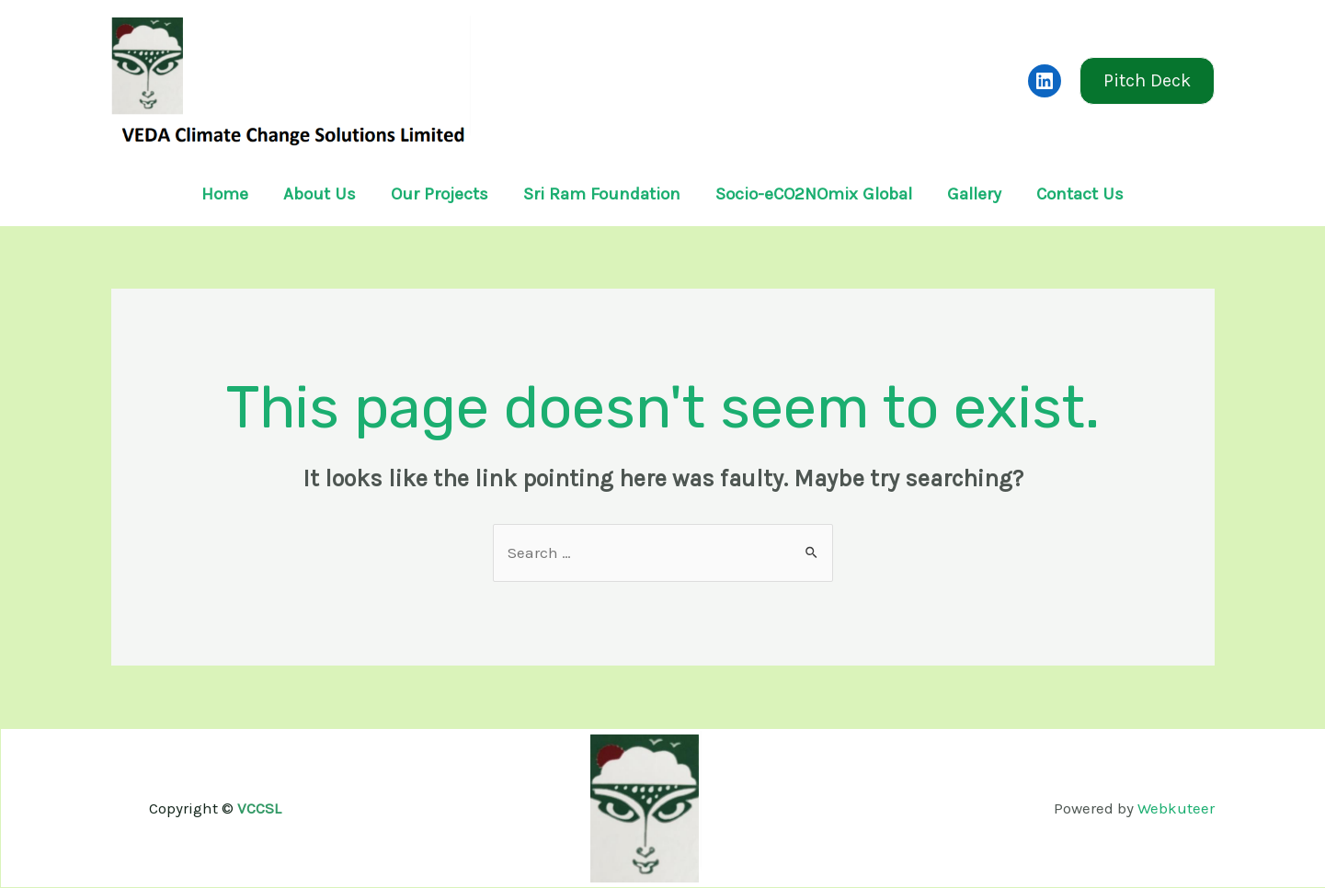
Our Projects (439, 194)
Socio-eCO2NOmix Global (813, 194)
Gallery (974, 194)
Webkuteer (1176, 808)
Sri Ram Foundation (601, 194)
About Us (319, 194)
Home (224, 194)
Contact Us (1080, 194)
